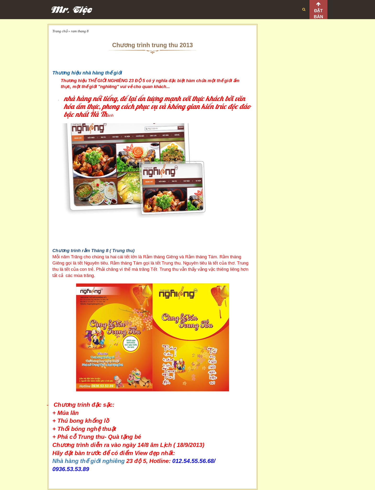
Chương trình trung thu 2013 (152, 45)
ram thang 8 (79, 31)
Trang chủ (59, 31)
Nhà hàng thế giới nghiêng (88, 461)
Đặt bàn (318, 13)
